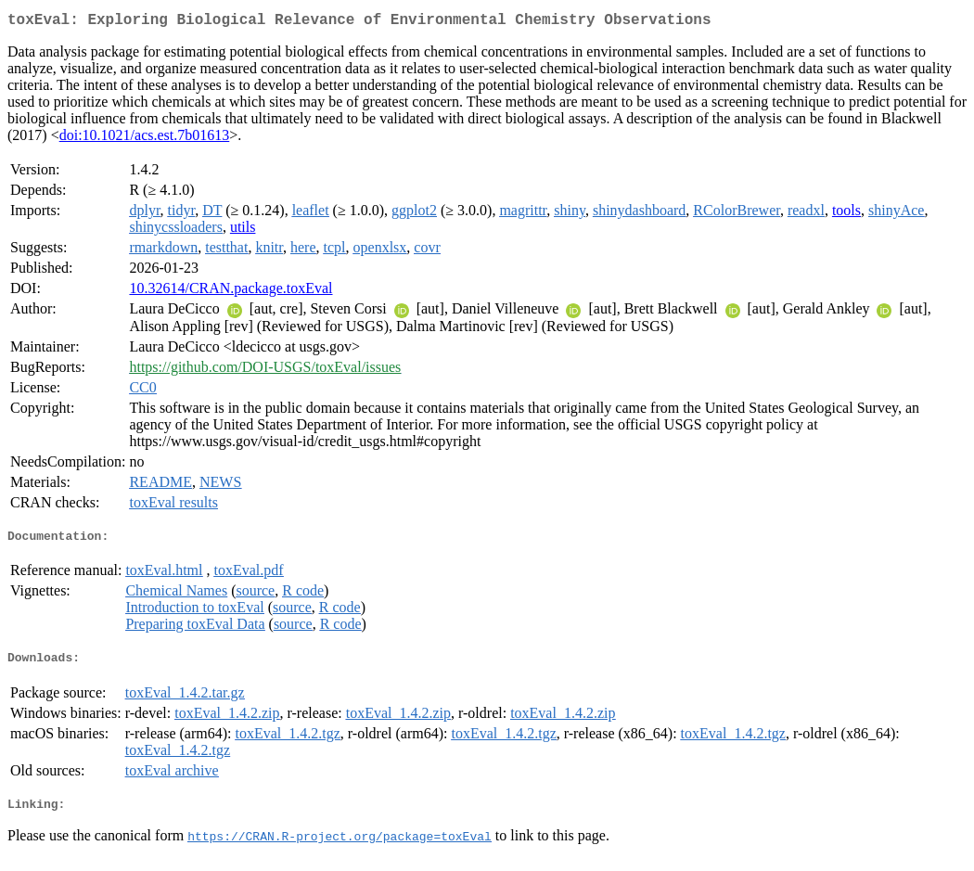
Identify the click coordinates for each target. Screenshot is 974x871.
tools (846, 214)
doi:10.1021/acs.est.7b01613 (144, 139)
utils (243, 230)
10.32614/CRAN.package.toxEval (230, 292)
